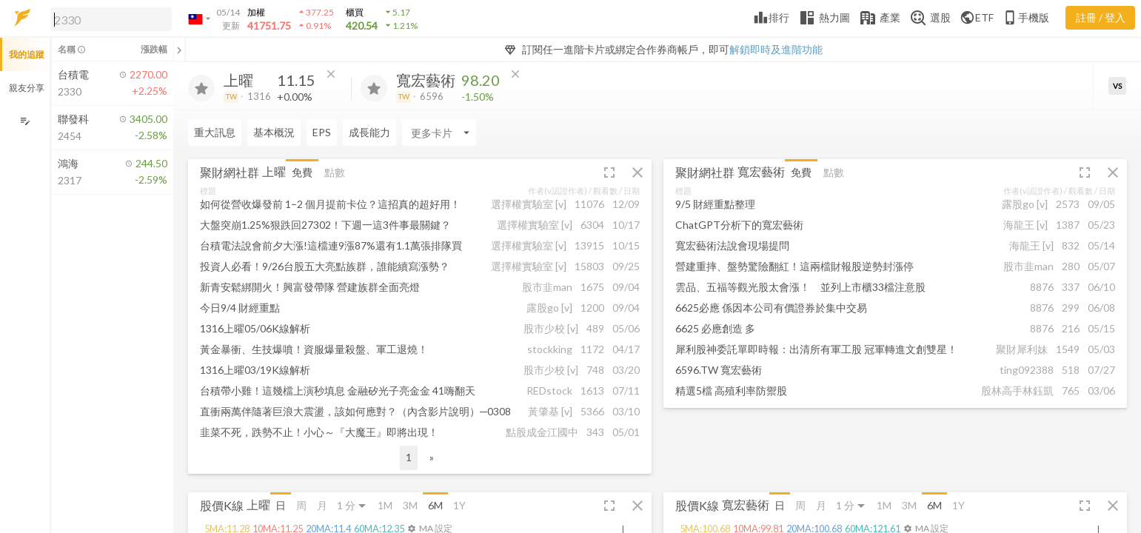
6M (435, 505)
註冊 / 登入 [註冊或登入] (1100, 17)
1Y (459, 505)
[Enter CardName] (439, 132)
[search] (111, 19)
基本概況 (274, 132)
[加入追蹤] (201, 88)
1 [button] (409, 457)
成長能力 (369, 132)
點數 (334, 172)
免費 (302, 172)
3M (410, 505)
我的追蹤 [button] (26, 54)
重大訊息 (214, 132)
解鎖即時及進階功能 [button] (776, 49)
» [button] (431, 457)
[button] (108, 18)
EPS (321, 132)
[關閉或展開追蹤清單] (179, 49)
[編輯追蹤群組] (25, 121)
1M (385, 505)
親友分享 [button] (26, 87)
